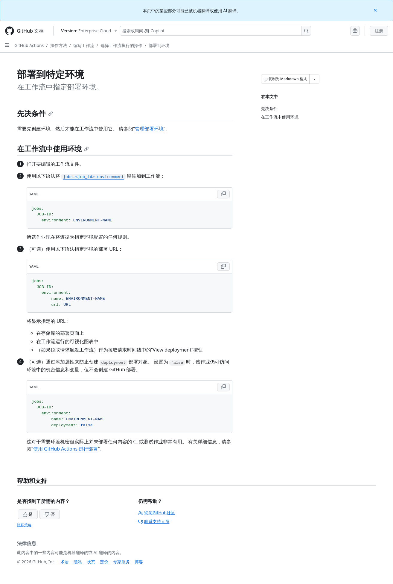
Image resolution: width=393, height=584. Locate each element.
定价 (104, 562)
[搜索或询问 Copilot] (215, 31)
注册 (379, 31)
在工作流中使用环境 (53, 148)
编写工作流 (83, 45)
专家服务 (121, 562)
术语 (64, 562)
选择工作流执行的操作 (121, 45)
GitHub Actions (29, 45)
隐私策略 (24, 524)
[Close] (376, 9)
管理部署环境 (149, 128)
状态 (91, 562)
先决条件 (35, 113)
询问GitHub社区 (156, 512)
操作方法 (58, 45)
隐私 (78, 562)
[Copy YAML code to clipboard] (223, 194)
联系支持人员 (153, 521)
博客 (139, 562)
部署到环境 (159, 45)
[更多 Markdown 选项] (314, 79)
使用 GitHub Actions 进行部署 (65, 448)
